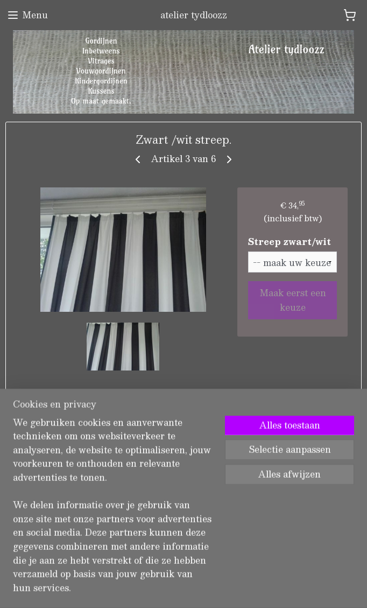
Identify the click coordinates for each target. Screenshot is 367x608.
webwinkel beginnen (206, 588)
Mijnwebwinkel (302, 588)
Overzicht (44, 403)
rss (166, 588)
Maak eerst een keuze (292, 300)
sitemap (145, 588)
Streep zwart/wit (289, 241)
